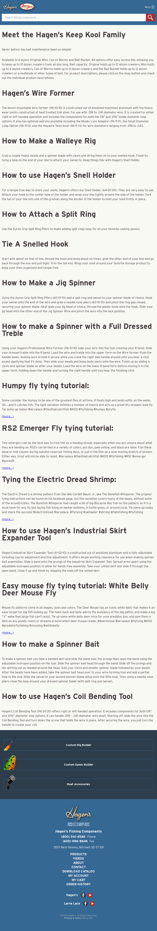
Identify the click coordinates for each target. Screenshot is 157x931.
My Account (78, 875)
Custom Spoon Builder (78, 764)
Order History (78, 884)
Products (78, 854)
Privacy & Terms (72, 918)
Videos (78, 858)
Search (150, 17)
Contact (79, 867)
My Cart (78, 880)
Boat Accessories (78, 784)
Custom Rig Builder (78, 745)
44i (91, 918)
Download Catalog (78, 871)
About (78, 863)
